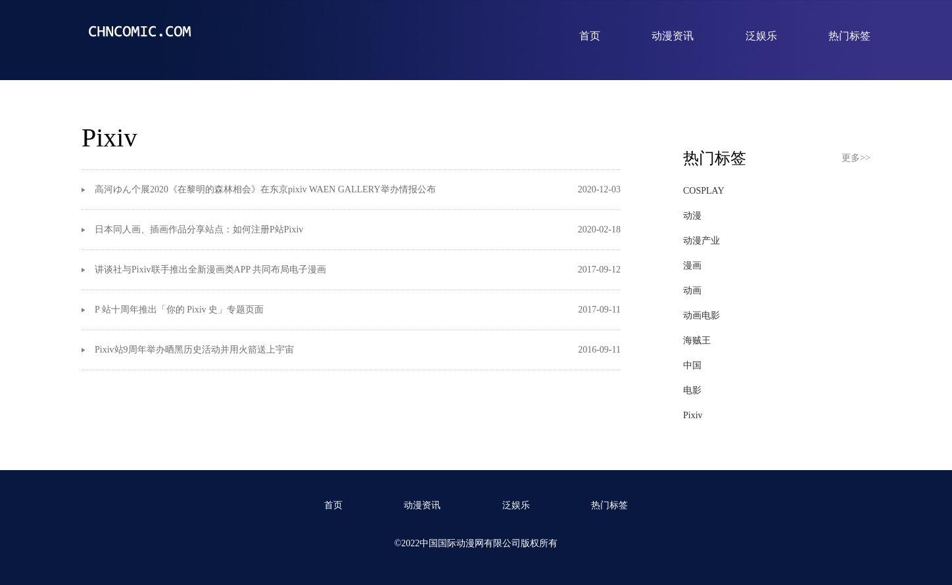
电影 (692, 390)
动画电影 (701, 315)
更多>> (856, 158)
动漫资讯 (673, 35)
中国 (692, 365)
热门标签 (849, 35)
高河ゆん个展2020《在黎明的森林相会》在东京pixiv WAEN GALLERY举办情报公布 (265, 189)
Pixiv (693, 415)
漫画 (692, 266)
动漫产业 (701, 241)
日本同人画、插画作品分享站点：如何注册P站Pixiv (199, 229)
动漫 (692, 216)
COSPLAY (704, 191)
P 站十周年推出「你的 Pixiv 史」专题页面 (179, 309)
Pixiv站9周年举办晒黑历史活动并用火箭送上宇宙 (194, 350)
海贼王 (697, 340)
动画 (692, 290)
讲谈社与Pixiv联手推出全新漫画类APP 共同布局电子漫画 (210, 269)
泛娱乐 (761, 35)
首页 (589, 35)
